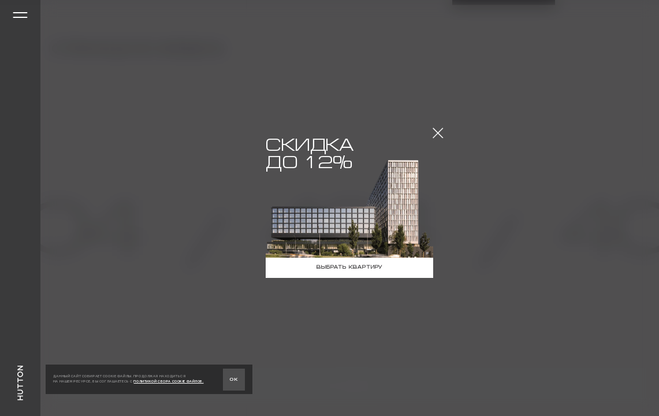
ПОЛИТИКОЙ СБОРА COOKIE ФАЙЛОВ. (168, 382)
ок (233, 379)
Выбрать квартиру (349, 267)
